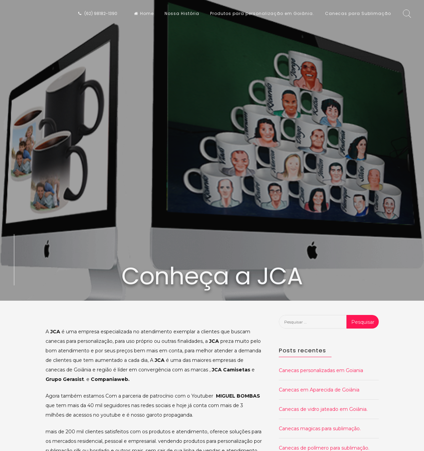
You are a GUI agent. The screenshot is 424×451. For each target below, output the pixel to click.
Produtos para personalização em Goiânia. (262, 13)
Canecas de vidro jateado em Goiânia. (323, 409)
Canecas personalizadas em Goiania (321, 370)
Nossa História (182, 13)
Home (144, 13)
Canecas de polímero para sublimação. (324, 448)
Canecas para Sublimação (358, 13)
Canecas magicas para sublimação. (320, 428)
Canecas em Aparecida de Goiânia (319, 390)
